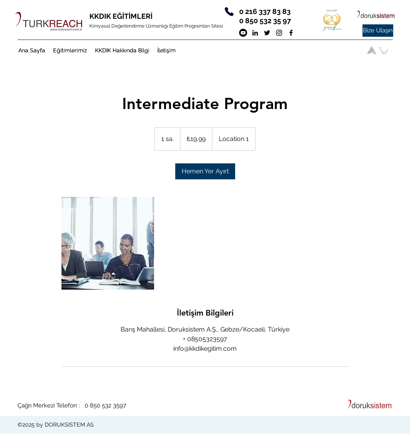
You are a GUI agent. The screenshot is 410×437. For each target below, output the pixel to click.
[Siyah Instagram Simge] (279, 33)
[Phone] (229, 11)
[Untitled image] (107, 243)
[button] (70, 50)
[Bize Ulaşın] (377, 30)
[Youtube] (243, 33)
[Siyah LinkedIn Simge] (255, 33)
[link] (205, 171)
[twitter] (267, 33)
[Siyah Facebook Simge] (291, 33)
